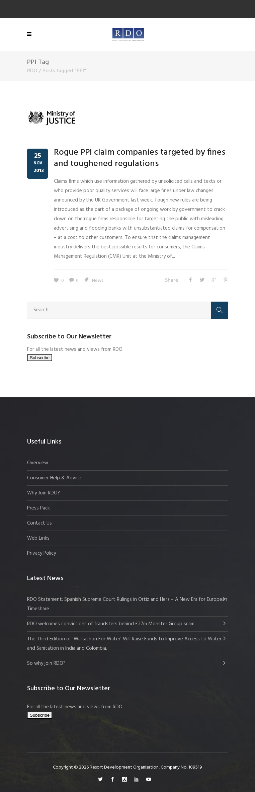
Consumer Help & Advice (54, 478)
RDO (32, 71)
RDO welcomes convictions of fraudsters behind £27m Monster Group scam (110, 624)
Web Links (38, 538)
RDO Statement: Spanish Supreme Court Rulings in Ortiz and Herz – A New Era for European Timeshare (127, 604)
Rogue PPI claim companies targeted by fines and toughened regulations (140, 158)
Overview (37, 463)
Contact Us (39, 523)
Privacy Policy (41, 553)
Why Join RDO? (43, 493)
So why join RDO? (46, 663)
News (97, 281)
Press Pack (38, 508)
